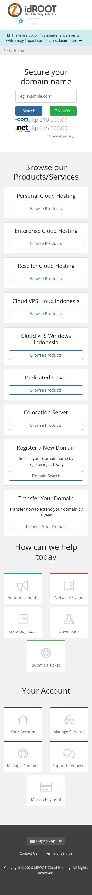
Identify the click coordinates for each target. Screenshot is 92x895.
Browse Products (46, 208)
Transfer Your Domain (46, 526)
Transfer (63, 111)
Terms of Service (58, 853)
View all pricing (61, 136)
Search (29, 111)
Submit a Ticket (46, 657)
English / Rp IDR (46, 841)
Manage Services (69, 724)
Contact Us (28, 853)
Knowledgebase (23, 623)
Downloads (69, 623)
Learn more (70, 40)
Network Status (69, 589)
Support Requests (69, 757)
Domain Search (46, 476)
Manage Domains (23, 757)
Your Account (23, 724)
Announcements (23, 589)
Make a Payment (46, 791)
